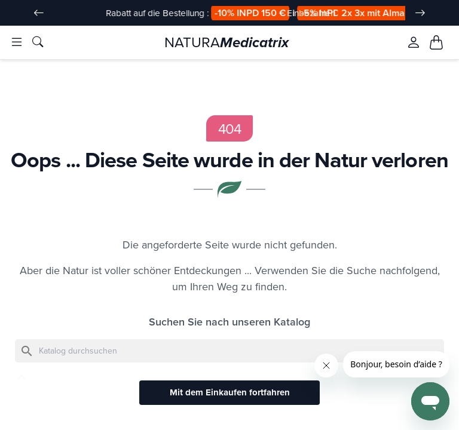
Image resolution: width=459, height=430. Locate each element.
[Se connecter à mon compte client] (413, 43)
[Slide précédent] (39, 13)
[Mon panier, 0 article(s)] (436, 43)
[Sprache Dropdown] (433, 13)
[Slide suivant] (420, 13)
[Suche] (229, 352)
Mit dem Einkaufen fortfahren (230, 393)
